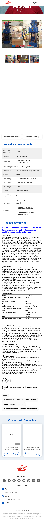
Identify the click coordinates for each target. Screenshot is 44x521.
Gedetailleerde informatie (11, 137)
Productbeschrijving (32, 137)
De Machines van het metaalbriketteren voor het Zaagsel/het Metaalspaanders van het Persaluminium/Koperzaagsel (33, 449)
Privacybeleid (19, 510)
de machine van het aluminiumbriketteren (19, 400)
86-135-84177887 (11, 492)
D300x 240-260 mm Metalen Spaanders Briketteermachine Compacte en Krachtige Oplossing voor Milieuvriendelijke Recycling (11, 449)
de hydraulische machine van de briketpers (20, 409)
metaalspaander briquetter (13, 404)
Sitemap (26, 510)
